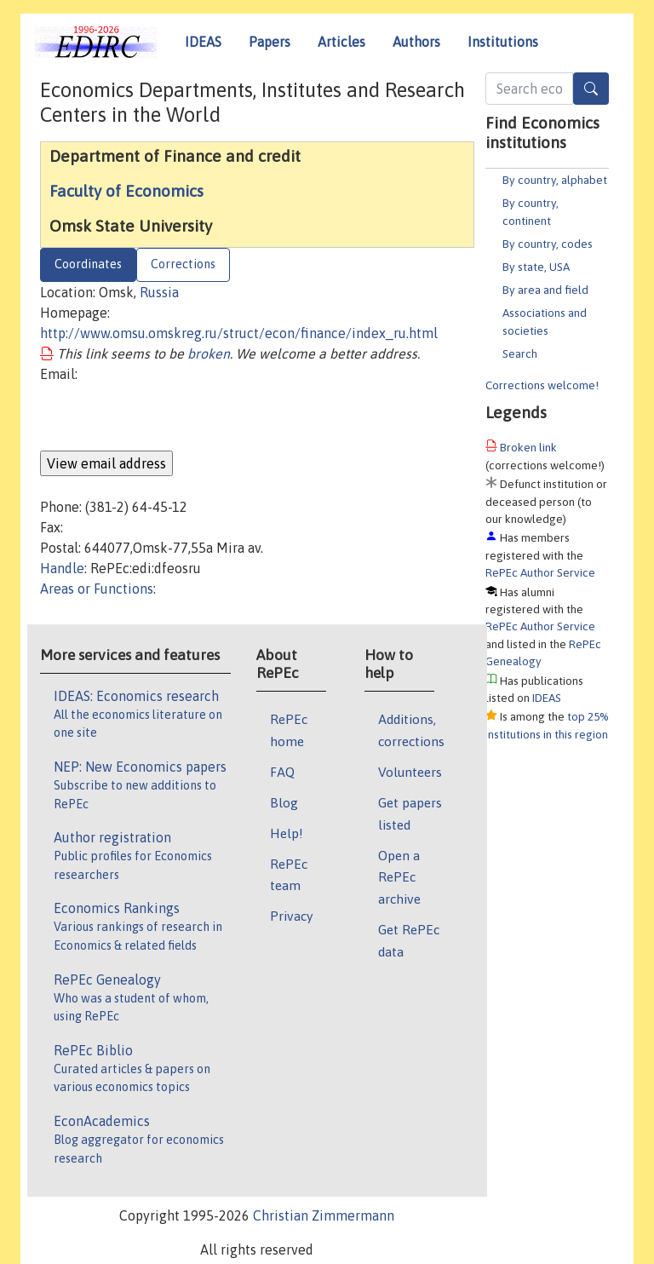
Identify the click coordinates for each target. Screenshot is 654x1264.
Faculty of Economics (126, 190)
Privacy (291, 915)
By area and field (545, 289)
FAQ (282, 771)
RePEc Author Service (540, 572)
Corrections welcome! (542, 385)
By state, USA (536, 266)
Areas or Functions (96, 588)
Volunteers (410, 771)
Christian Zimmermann (323, 1215)
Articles (341, 41)
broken (208, 353)
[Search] (591, 88)
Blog (284, 802)
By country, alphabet (554, 180)
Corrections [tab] (183, 264)
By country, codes (547, 243)
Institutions (503, 41)
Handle (62, 568)
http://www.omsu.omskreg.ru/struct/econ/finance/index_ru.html (239, 333)
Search (519, 353)
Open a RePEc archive (399, 877)
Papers (269, 41)
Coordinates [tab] (88, 264)
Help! (286, 833)
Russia (159, 292)
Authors (416, 41)
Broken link (528, 447)
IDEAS (203, 41)
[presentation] (169, 417)
